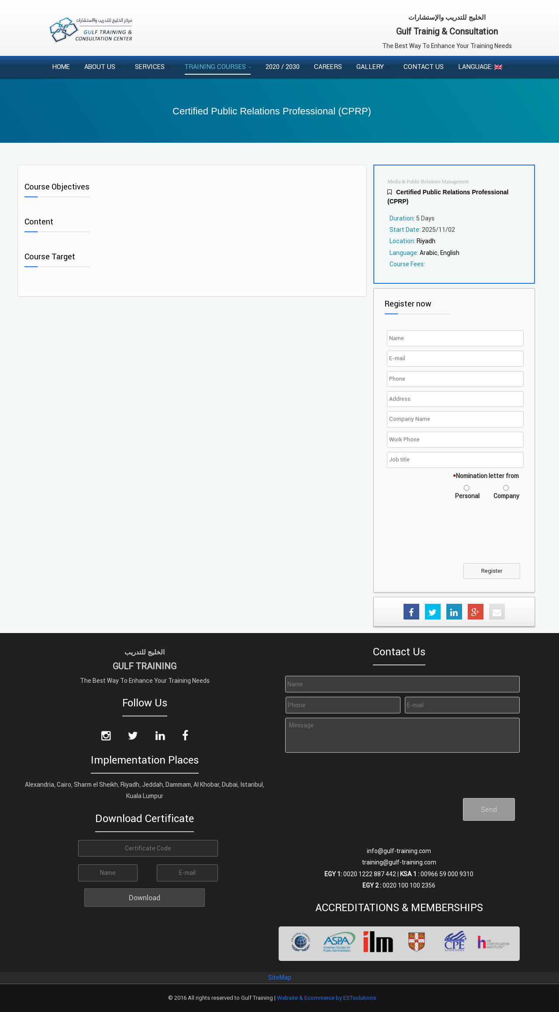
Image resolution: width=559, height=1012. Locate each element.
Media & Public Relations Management (428, 182)
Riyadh (426, 241)
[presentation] (455, 537)
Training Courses (217, 66)
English (449, 253)
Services (152, 66)
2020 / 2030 (283, 66)
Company (506, 496)
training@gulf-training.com (399, 862)
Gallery (372, 66)
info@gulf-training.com (399, 850)
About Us (102, 66)
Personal (467, 496)
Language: (482, 66)
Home (61, 66)
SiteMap (279, 977)
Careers (328, 66)
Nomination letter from (486, 476)
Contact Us (424, 66)
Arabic (429, 253)
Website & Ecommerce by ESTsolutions (326, 998)
